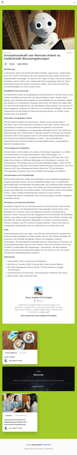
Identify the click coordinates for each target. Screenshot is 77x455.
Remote (12, 64)
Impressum (47, 445)
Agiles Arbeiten (24, 64)
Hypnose (8, 416)
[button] (74, 2)
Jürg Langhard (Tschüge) (15, 361)
